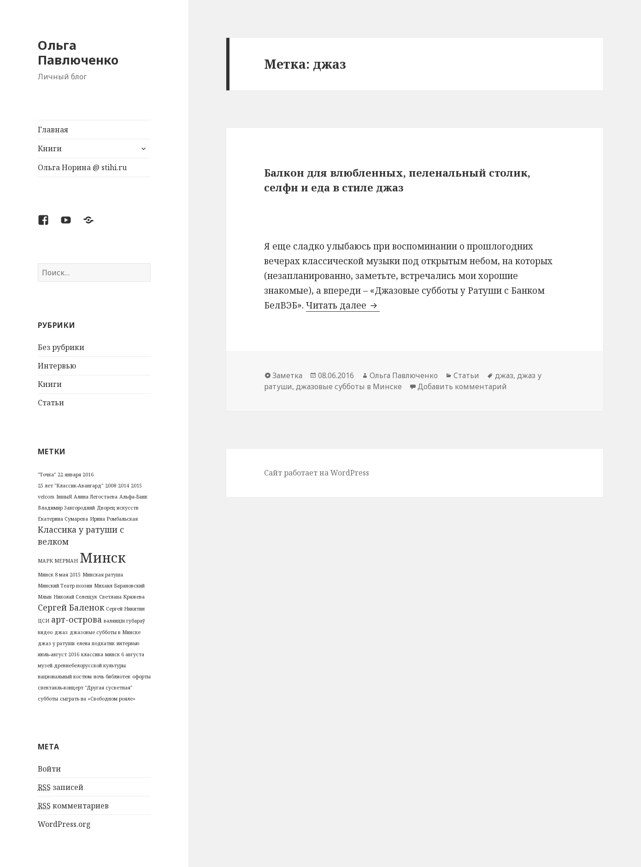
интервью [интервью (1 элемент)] (128, 643)
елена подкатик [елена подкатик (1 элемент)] (95, 643)
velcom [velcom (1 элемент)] (46, 496)
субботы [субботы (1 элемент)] (48, 698)
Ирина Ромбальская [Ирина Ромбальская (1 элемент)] (114, 519)
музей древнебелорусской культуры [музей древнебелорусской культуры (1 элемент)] (82, 665)
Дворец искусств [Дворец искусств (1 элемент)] (118, 508)
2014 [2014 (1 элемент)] (123, 485)
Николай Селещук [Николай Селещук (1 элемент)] (75, 597)
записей (60, 787)
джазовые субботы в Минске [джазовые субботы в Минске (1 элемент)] (105, 632)
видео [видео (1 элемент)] (45, 632)
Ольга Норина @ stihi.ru (82, 167)
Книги (50, 148)
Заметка (287, 375)
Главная (53, 130)
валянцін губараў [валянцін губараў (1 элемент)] (124, 621)
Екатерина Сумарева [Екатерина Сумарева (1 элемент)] (63, 519)
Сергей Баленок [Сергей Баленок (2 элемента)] (71, 607)
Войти (49, 769)
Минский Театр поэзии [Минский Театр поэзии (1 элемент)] (65, 585)
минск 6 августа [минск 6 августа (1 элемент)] (124, 654)
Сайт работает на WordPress (316, 473)
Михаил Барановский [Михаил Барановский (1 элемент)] (119, 585)
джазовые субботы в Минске (349, 386)
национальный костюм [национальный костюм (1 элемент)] (65, 676)
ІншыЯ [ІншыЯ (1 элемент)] (64, 496)
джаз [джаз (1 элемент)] (61, 632)
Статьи (51, 403)
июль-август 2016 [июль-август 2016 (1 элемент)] (58, 654)
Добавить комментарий (462, 386)
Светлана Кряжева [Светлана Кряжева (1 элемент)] (122, 597)
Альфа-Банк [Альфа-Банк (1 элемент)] (133, 496)
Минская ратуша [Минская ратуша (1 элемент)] (102, 574)
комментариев (73, 806)
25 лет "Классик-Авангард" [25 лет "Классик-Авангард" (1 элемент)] (70, 485)
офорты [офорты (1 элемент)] (141, 676)
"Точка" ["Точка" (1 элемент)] (47, 474)
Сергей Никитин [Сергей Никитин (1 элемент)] (125, 609)
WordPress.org (64, 824)
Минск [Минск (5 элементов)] (103, 557)
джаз (504, 375)
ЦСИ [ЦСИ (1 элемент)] (43, 621)
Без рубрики (61, 347)
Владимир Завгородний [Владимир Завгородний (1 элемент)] (66, 508)
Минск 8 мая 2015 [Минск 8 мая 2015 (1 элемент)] (59, 574)
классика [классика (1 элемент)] (92, 654)
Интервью (57, 366)
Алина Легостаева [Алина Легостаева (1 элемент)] (96, 496)
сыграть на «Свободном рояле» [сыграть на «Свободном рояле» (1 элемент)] (97, 698)
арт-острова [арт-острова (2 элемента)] (76, 619)
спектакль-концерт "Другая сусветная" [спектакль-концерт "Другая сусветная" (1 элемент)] (85, 687)
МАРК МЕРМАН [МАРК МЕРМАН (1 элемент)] (58, 561)
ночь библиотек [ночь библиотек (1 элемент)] (112, 676)
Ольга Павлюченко (78, 52)
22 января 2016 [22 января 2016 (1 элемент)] (76, 474)
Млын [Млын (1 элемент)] (45, 597)
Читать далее (343, 305)
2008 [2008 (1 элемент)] (110, 485)
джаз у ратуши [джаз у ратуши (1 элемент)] (56, 643)
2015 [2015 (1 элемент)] (136, 485)
